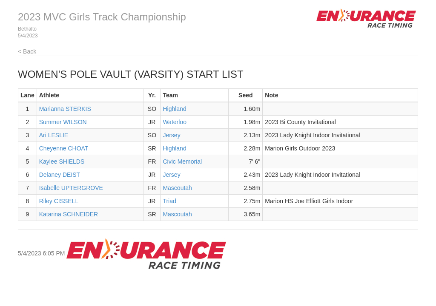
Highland (174, 108)
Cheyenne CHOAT (64, 148)
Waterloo (174, 122)
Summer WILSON (63, 122)
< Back (27, 51)
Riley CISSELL (59, 201)
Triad (169, 201)
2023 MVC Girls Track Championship (102, 17)
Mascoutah (177, 187)
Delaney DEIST (59, 174)
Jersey (171, 135)
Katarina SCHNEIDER (68, 214)
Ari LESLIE (53, 135)
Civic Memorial (182, 161)
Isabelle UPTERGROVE (71, 187)
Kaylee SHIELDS (62, 161)
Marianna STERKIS (65, 108)
